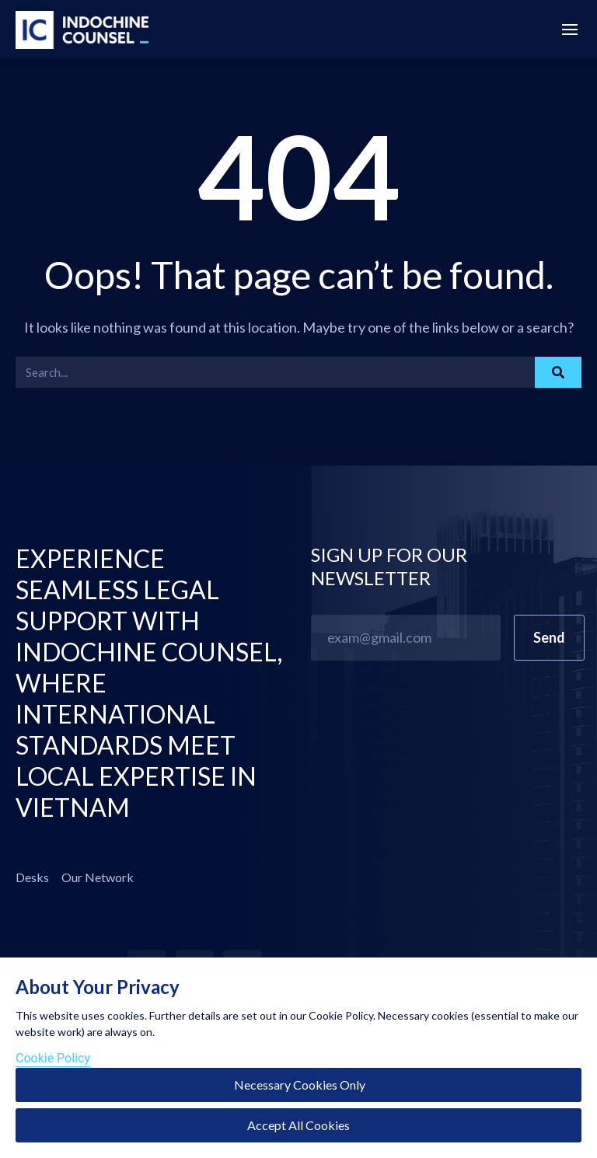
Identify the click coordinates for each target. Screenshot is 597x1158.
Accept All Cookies (298, 1125)
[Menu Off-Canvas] (570, 31)
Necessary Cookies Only (298, 1084)
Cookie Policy (53, 1058)
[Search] (558, 372)
